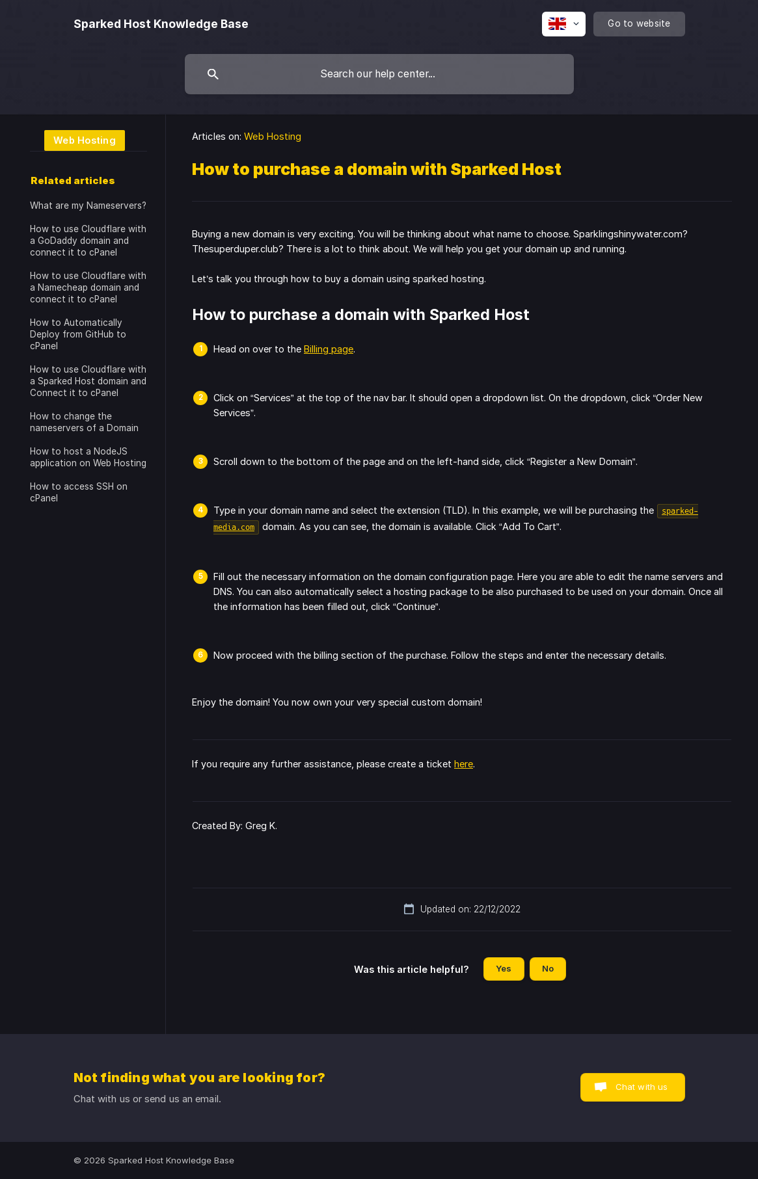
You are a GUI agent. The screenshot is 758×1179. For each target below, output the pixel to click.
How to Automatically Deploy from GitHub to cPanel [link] (78, 334)
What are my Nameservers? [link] (88, 205)
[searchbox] (379, 74)
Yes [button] (503, 968)
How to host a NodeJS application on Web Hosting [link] (88, 457)
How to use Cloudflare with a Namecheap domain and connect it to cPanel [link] (88, 287)
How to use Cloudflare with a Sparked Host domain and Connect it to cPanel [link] (88, 381)
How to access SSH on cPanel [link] (79, 492)
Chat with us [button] (642, 1086)
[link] (77, 139)
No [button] (548, 968)
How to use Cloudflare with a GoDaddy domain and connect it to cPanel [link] (88, 241)
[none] (161, 24)
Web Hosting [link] (272, 136)
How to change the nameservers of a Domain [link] (84, 422)
